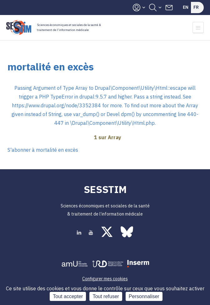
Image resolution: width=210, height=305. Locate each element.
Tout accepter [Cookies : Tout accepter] (68, 296)
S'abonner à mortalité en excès (43, 150)
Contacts (169, 7)
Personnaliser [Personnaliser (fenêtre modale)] (144, 296)
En (185, 7)
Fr (196, 7)
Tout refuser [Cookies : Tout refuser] (105, 296)
